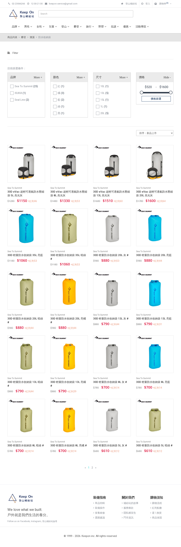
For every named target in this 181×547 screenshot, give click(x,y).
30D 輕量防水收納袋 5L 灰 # (110, 445)
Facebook (25, 521)
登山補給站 (129, 3)
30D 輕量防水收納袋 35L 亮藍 (25, 255)
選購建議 (99, 517)
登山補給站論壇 (49, 521)
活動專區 (143, 26)
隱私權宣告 (129, 512)
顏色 (56, 77)
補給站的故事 (130, 503)
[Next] (95, 468)
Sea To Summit (26, 86)
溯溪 (32, 37)
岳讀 (115, 26)
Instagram (36, 521)
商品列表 (12, 37)
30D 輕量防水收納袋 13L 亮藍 (154, 318)
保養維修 (99, 512)
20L (104, 113)
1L (103, 106)
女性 (41, 26)
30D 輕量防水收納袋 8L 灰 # (110, 382)
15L (104, 99)
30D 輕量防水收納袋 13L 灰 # (111, 318)
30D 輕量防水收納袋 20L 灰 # (111, 255)
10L (104, 86)
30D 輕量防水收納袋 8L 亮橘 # (68, 445)
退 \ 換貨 (156, 512)
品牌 (16, 26)
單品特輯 (99, 503)
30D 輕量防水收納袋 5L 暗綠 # (154, 445)
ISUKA (20, 93)
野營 (102, 26)
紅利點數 (156, 507)
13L (104, 93)
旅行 (90, 26)
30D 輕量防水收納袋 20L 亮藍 (154, 255)
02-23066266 (16, 3)
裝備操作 (99, 507)
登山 (65, 26)
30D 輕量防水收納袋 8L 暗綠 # (25, 445)
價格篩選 (156, 98)
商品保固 (156, 517)
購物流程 (156, 503)
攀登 (78, 26)
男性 (28, 26)
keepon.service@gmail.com (61, 3)
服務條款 (127, 507)
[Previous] (85, 468)
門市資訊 (127, 517)
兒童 (53, 26)
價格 (142, 77)
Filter (12, 53)
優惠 (127, 26)
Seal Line (22, 99)
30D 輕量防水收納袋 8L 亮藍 (153, 382)
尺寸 (99, 77)
